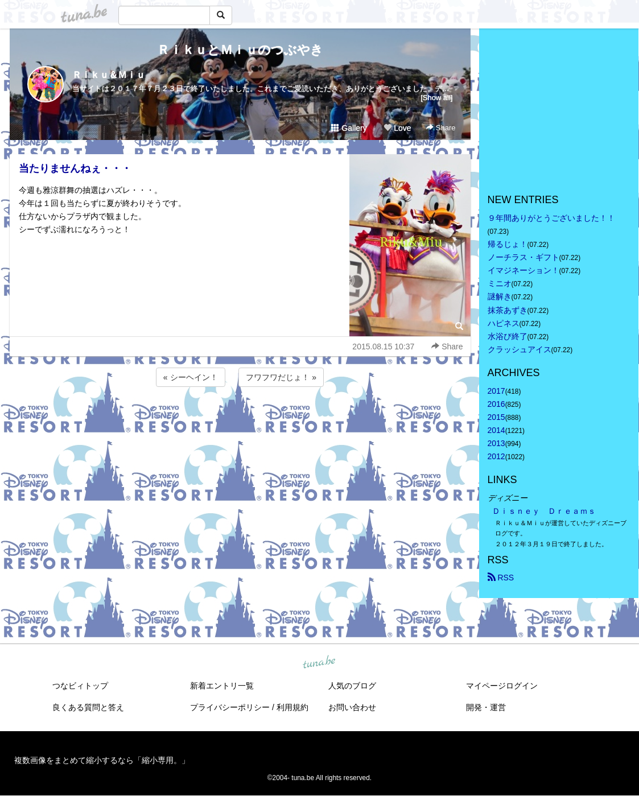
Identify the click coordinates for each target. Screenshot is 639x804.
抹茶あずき (507, 310)
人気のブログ (352, 685)
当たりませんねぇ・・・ (75, 168)
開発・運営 (486, 707)
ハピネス (504, 323)
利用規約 (292, 707)
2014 (496, 430)
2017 (496, 390)
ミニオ (500, 283)
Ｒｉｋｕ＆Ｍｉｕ (108, 75)
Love (397, 128)
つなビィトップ (80, 685)
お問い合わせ (352, 707)
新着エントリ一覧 (222, 685)
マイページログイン (502, 685)
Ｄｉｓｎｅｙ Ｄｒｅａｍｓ (544, 511)
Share (440, 127)
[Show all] (436, 97)
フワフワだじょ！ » (281, 377)
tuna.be (319, 662)
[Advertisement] (240, 420)
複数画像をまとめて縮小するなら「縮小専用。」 (101, 760)
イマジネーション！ (523, 270)
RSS (501, 577)
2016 (496, 404)
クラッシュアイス (519, 349)
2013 (496, 443)
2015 (496, 417)
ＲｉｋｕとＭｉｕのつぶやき (240, 50)
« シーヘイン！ (190, 377)
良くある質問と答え (88, 707)
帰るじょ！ (507, 244)
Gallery (348, 128)
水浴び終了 (507, 336)
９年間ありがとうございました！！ (551, 217)
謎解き (500, 296)
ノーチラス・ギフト (523, 257)
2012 (496, 456)
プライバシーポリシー (230, 707)
